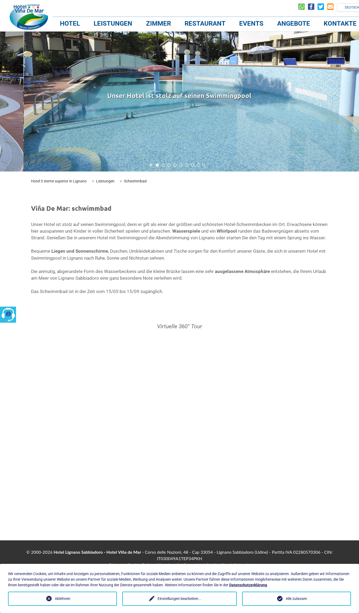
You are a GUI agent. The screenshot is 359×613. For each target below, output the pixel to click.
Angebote (293, 23)
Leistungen (113, 23)
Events (251, 23)
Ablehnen (62, 598)
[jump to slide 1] (157, 165)
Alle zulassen (296, 598)
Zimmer (158, 23)
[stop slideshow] (204, 165)
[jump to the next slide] (269, 95)
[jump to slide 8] (198, 165)
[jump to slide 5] (180, 165)
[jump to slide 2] (163, 165)
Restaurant (205, 23)
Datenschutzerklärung (248, 585)
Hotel (70, 23)
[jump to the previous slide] (90, 95)
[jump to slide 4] (175, 165)
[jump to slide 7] (192, 165)
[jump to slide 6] (186, 165)
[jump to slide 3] (169, 165)
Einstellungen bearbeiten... (179, 598)
